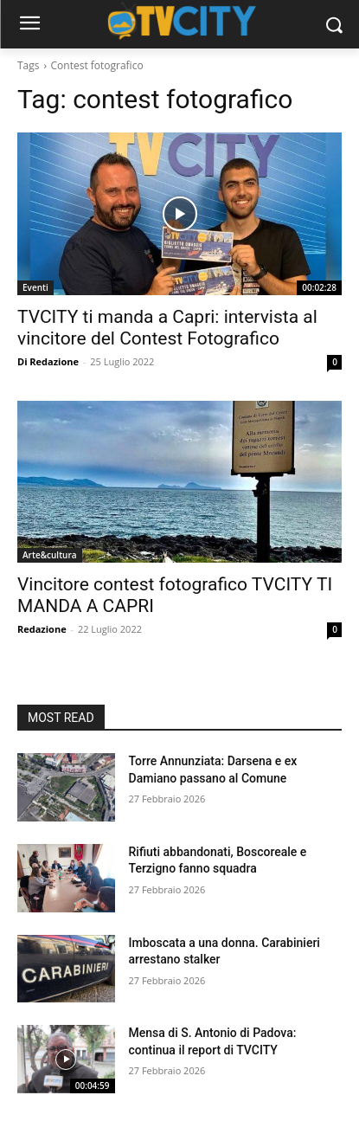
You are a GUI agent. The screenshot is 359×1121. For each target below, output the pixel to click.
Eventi (35, 287)
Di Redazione (48, 361)
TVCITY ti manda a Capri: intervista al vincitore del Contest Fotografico (167, 327)
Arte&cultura (49, 555)
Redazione (42, 628)
